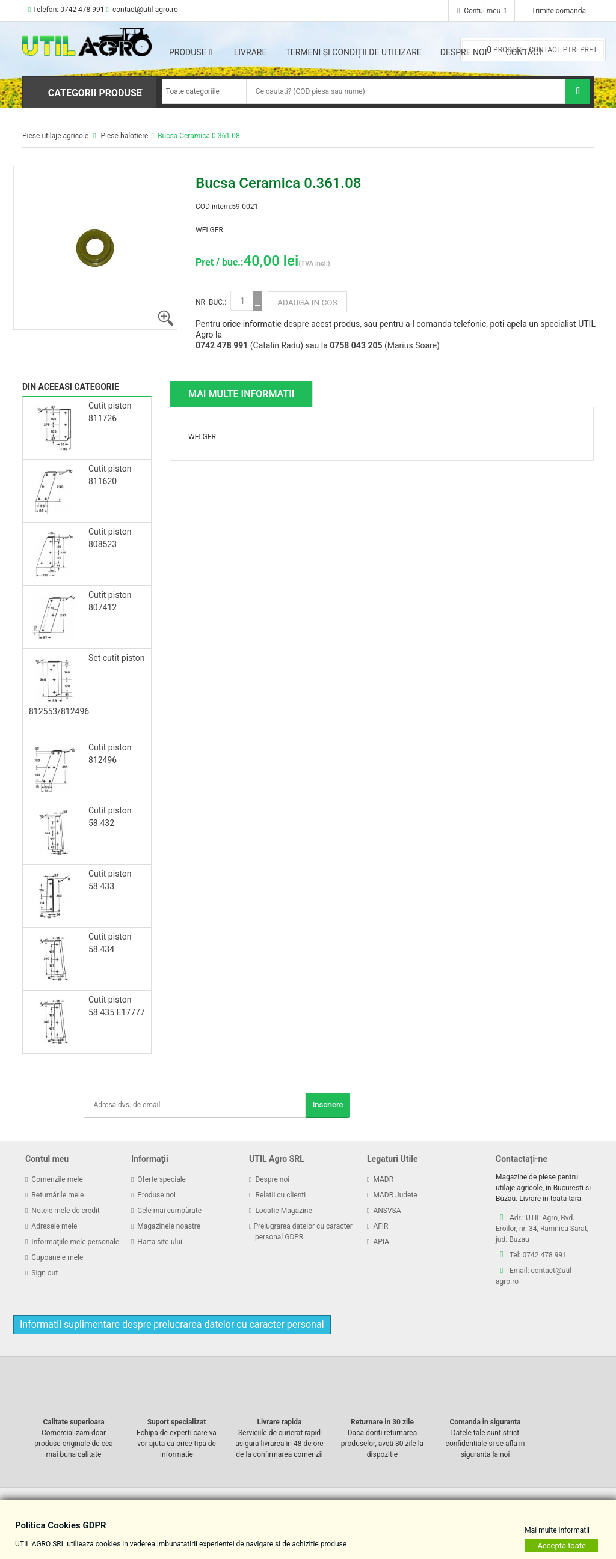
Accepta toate (561, 1544)
